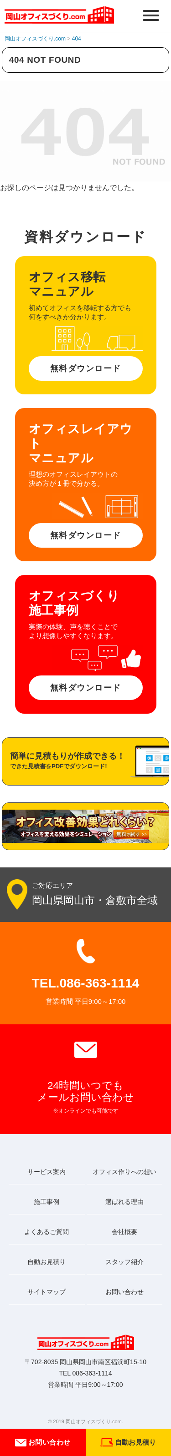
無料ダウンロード (85, 368)
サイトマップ (46, 1291)
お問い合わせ (42, 1442)
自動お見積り (46, 1261)
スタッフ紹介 (124, 1261)
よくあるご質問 (46, 1231)
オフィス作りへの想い (124, 1171)
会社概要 (124, 1231)
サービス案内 (46, 1171)
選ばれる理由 (124, 1201)
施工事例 (46, 1201)
